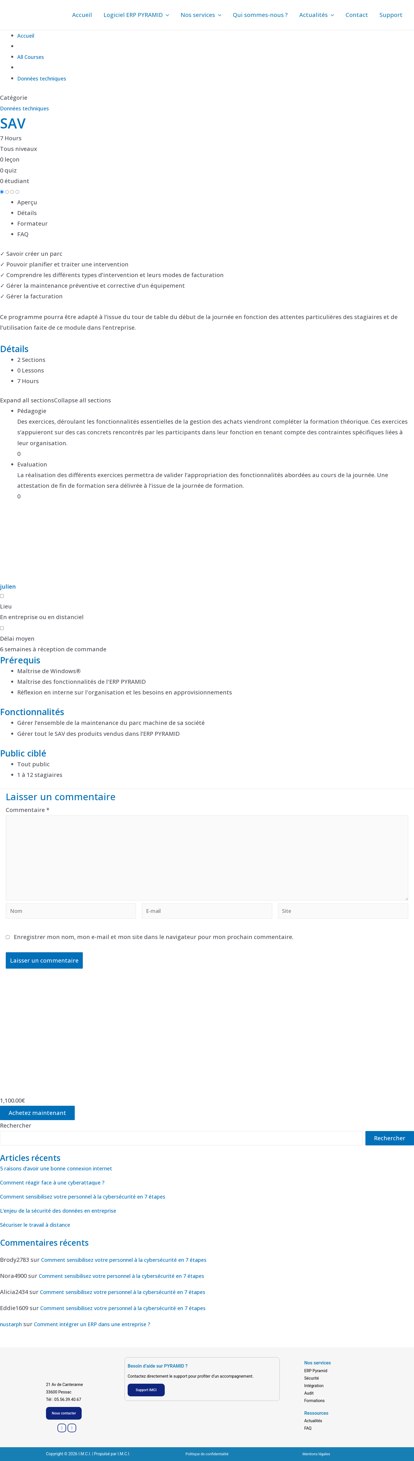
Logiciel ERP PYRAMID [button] (136, 14)
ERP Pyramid (315, 1369)
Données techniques (28, 108)
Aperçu (27, 202)
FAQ (22, 234)
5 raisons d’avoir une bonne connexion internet (66, 1179)
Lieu (6, 606)
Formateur (32, 223)
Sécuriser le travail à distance (41, 1236)
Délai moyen (17, 638)
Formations (314, 1399)
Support (390, 15)
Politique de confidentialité (207, 1454)
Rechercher (15, 1137)
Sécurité (311, 1377)
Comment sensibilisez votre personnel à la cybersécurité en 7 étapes (96, 1208)
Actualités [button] (316, 14)
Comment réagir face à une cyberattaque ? (60, 1193)
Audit (309, 1392)
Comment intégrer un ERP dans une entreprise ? (106, 1335)
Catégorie (13, 97)
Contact (357, 15)
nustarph (13, 1335)
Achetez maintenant (37, 1124)
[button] (166, 14)
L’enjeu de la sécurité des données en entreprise (67, 1222)
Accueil (82, 15)
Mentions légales (316, 1454)
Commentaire (27, 810)
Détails (27, 213)
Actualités (313, 1420)
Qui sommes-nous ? (260, 15)
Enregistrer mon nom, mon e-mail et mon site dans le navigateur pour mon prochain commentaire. (153, 948)
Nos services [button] (201, 14)
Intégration (313, 1384)
